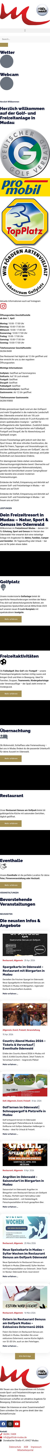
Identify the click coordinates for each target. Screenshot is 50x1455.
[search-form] (25, 39)
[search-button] (4, 45)
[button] (25, 30)
